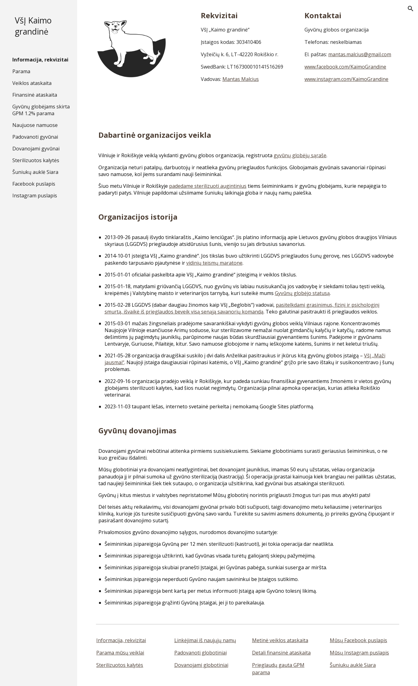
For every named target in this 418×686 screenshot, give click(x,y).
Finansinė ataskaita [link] (34, 94)
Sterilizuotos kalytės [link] (35, 160)
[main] (247, 46)
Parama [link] (21, 71)
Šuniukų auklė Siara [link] (35, 172)
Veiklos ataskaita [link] (32, 83)
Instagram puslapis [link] (34, 195)
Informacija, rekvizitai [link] (40, 59)
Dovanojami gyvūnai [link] (36, 148)
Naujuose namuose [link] (35, 125)
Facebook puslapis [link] (33, 183)
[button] (410, 8)
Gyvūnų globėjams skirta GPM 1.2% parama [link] (41, 110)
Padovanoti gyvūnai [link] (35, 136)
